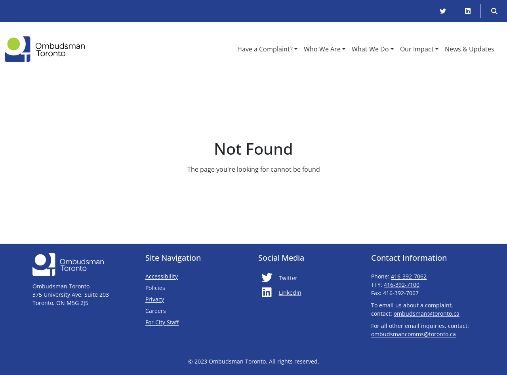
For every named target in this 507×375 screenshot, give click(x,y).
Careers (155, 310)
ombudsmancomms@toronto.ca (413, 334)
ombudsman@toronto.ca (426, 313)
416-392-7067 (401, 293)
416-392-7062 (409, 276)
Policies (155, 288)
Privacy (154, 299)
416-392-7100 (401, 284)
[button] (267, 49)
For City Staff (185, 322)
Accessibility (161, 276)
